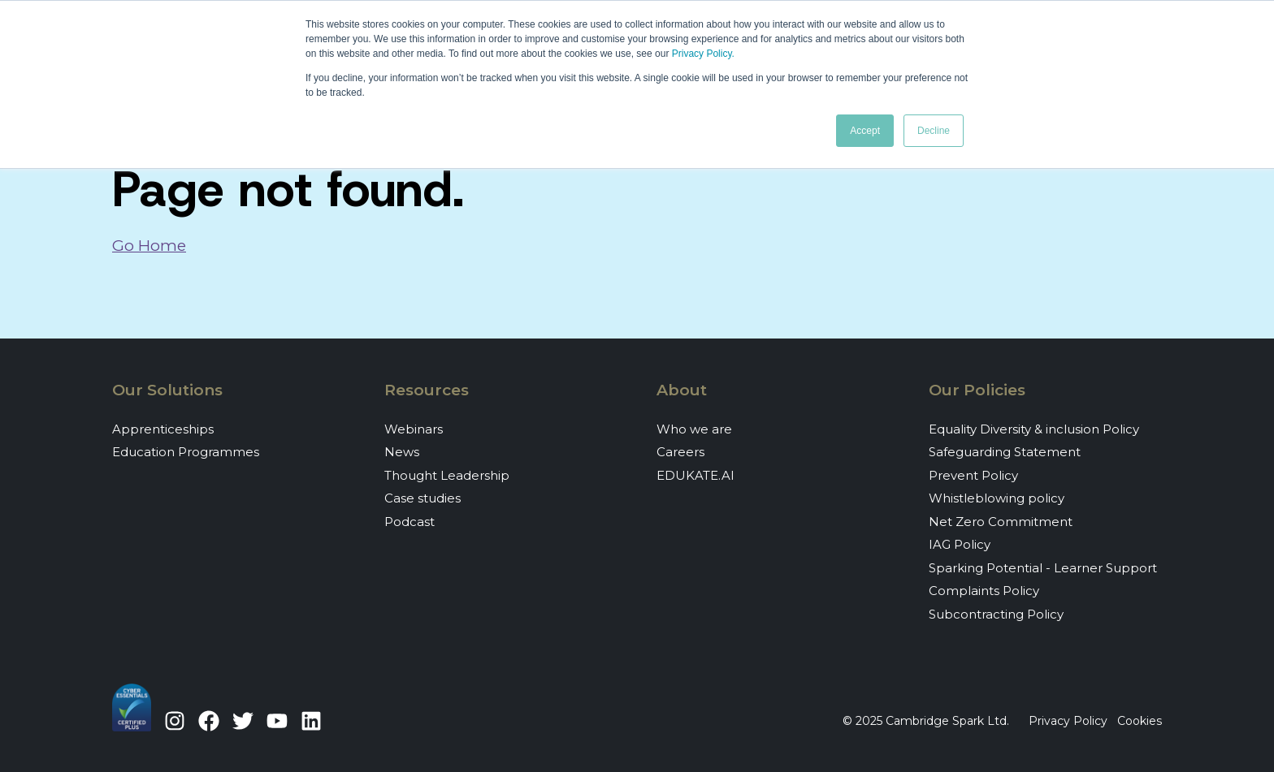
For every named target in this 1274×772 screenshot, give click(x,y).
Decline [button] (933, 130)
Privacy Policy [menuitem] (1068, 721)
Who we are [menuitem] (694, 429)
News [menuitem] (401, 451)
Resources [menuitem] (426, 390)
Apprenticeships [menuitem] (163, 429)
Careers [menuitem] (680, 451)
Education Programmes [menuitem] (185, 451)
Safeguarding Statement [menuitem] (1005, 451)
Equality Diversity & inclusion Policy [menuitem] (1034, 429)
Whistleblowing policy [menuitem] (996, 498)
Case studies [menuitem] (422, 498)
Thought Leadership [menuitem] (446, 475)
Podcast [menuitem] (409, 521)
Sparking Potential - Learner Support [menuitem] (1043, 568)
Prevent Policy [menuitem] (973, 475)
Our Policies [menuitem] (977, 390)
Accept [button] (865, 130)
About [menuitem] (681, 390)
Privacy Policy (702, 53)
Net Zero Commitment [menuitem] (1000, 521)
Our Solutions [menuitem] (167, 390)
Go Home (149, 245)
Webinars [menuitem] (413, 429)
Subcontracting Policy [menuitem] (996, 614)
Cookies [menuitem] (1139, 721)
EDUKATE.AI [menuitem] (695, 475)
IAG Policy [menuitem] (959, 544)
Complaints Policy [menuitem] (984, 590)
